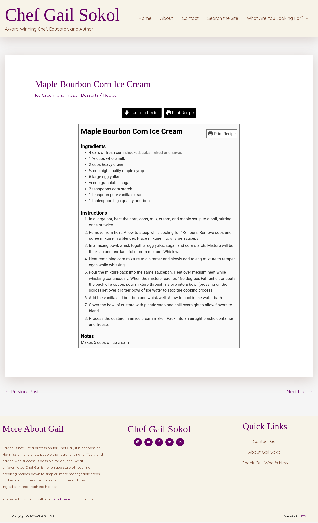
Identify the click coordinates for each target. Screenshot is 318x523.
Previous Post (22, 393)
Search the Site (222, 19)
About (166, 19)
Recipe (112, 96)
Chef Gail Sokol (66, 15)
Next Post (300, 393)
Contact (190, 19)
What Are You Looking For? (275, 19)
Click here (62, 501)
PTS (303, 518)
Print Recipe (180, 114)
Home (145, 19)
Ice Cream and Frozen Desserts (67, 96)
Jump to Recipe (141, 114)
